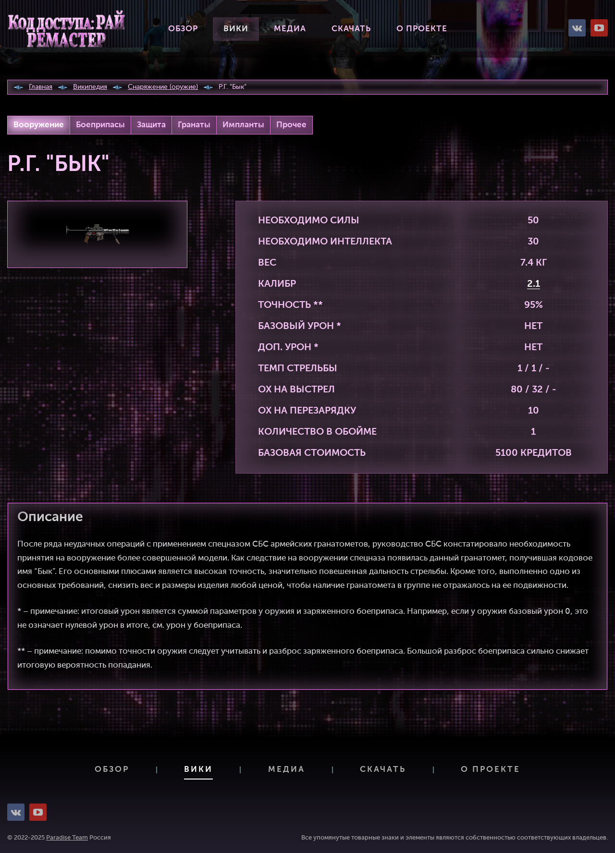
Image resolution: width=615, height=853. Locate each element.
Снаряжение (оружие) (163, 87)
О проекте (421, 29)
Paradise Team (67, 838)
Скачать (351, 29)
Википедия (90, 87)
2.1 (533, 284)
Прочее (291, 125)
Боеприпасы (100, 125)
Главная (40, 87)
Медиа (290, 29)
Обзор (183, 29)
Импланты (243, 125)
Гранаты (194, 125)
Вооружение (38, 125)
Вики (235, 29)
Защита (151, 125)
